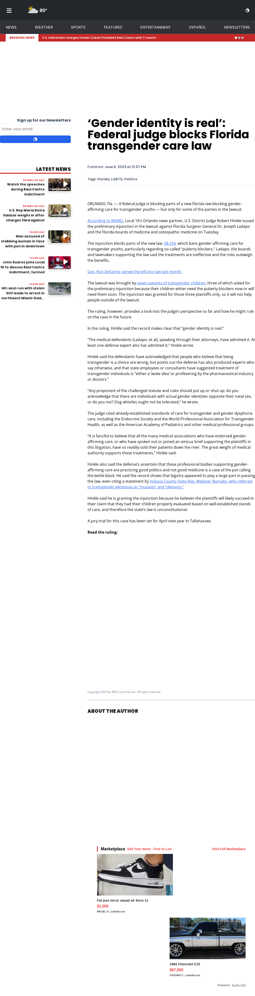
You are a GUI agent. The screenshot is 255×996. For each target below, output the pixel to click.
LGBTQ (117, 179)
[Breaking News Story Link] (136, 38)
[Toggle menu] (9, 10)
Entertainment (155, 27)
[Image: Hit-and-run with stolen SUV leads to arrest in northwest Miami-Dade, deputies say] (59, 288)
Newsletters (237, 27)
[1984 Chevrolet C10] (208, 949)
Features (113, 27)
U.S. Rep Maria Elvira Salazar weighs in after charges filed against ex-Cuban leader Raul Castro (24, 220)
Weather (44, 27)
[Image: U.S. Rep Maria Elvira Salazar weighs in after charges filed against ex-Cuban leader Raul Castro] (59, 210)
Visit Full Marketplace (229, 849)
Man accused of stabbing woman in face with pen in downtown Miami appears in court (23, 243)
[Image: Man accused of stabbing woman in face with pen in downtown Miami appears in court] (59, 236)
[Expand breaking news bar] (248, 38)
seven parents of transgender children (170, 283)
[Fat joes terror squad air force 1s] (135, 886)
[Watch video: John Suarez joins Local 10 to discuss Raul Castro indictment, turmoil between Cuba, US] (59, 262)
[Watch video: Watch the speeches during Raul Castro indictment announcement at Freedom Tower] (59, 184)
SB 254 (170, 243)
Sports (78, 27)
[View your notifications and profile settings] (239, 10)
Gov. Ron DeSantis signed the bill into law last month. (135, 271)
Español (197, 27)
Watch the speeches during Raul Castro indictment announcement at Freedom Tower (26, 194)
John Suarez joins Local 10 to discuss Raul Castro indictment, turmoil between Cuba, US (22, 269)
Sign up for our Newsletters (44, 120)
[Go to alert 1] (236, 38)
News (11, 27)
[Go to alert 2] (239, 38)
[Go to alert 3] (242, 38)
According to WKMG (105, 220)
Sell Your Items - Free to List (149, 849)
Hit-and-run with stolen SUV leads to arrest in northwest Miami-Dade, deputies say (23, 295)
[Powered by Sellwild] (239, 985)
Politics (130, 179)
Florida (103, 179)
